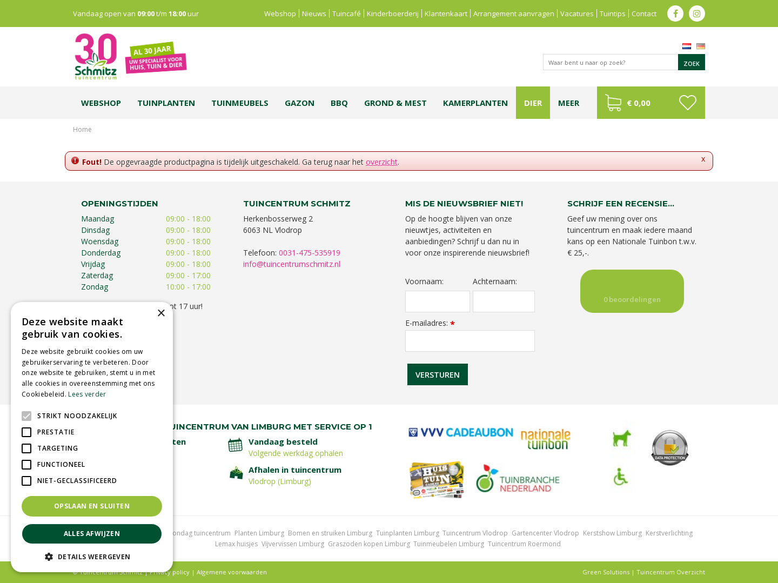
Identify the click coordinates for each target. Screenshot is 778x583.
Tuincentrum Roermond (524, 544)
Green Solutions (605, 572)
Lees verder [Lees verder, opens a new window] (87, 394)
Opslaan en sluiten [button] (92, 506)
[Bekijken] (651, 102)
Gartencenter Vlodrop (545, 533)
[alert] (92, 437)
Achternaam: (495, 281)
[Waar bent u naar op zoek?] (624, 62)
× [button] (161, 314)
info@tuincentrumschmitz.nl (291, 264)
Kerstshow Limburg (612, 533)
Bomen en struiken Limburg (330, 533)
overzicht (382, 162)
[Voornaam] (437, 301)
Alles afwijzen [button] (92, 533)
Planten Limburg (259, 533)
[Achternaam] (504, 301)
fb (675, 13)
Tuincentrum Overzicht (670, 572)
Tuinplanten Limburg (407, 533)
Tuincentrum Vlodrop (475, 533)
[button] (92, 556)
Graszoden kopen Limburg (369, 544)
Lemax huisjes (236, 544)
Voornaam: (424, 281)
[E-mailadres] (470, 341)
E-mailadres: (430, 323)
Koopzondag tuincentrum (191, 533)
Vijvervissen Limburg (292, 544)
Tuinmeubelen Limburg (448, 544)
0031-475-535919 (309, 252)
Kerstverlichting (669, 533)
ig (697, 13)
